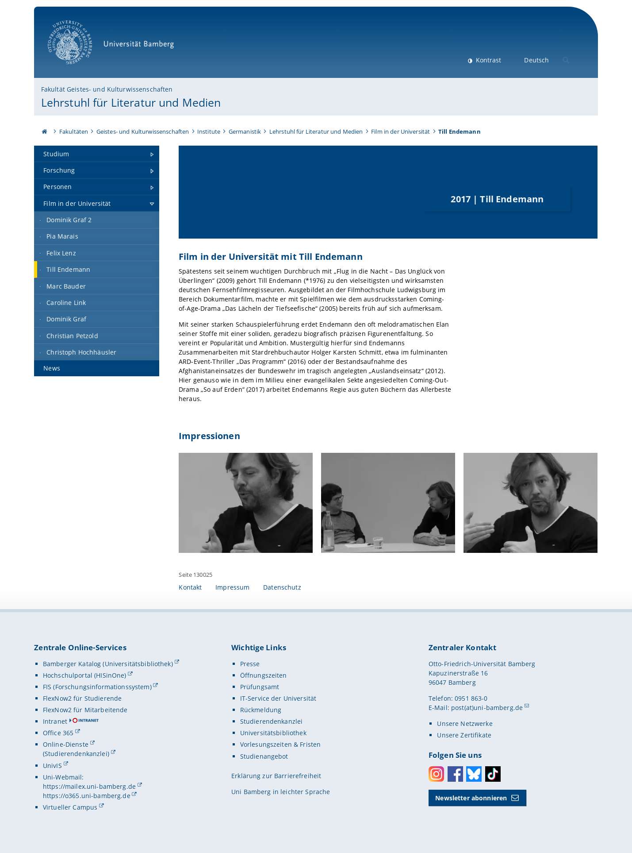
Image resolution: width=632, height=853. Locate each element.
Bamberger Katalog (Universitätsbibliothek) (108, 664)
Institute (208, 131)
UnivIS (52, 765)
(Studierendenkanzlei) (76, 754)
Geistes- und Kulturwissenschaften (142, 131)
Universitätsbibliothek (273, 733)
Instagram (436, 774)
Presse (250, 664)
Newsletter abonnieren (471, 798)
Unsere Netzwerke (464, 724)
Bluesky (474, 774)
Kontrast (487, 60)
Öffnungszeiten (263, 675)
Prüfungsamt (260, 687)
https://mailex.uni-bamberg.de (89, 786)
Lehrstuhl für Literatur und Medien (131, 102)
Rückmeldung (261, 710)
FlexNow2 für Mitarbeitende (85, 710)
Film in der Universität (400, 131)
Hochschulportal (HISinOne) (84, 675)
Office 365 (58, 733)
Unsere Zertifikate (464, 735)
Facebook (455, 774)
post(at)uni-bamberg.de (487, 707)
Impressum (232, 587)
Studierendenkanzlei (271, 722)
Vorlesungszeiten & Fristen (280, 745)
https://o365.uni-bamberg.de (86, 795)
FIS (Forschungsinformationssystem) (97, 687)
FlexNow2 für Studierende (82, 698)
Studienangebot (264, 756)
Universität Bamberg (114, 46)
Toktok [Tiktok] (493, 774)
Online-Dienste (65, 745)
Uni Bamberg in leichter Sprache (280, 791)
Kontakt (190, 587)
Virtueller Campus (70, 807)
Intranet (55, 722)
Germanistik (245, 131)
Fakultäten (73, 131)
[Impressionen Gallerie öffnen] (246, 503)
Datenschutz (282, 587)
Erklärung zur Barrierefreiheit (276, 776)
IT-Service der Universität (278, 698)
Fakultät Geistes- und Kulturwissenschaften (107, 89)
